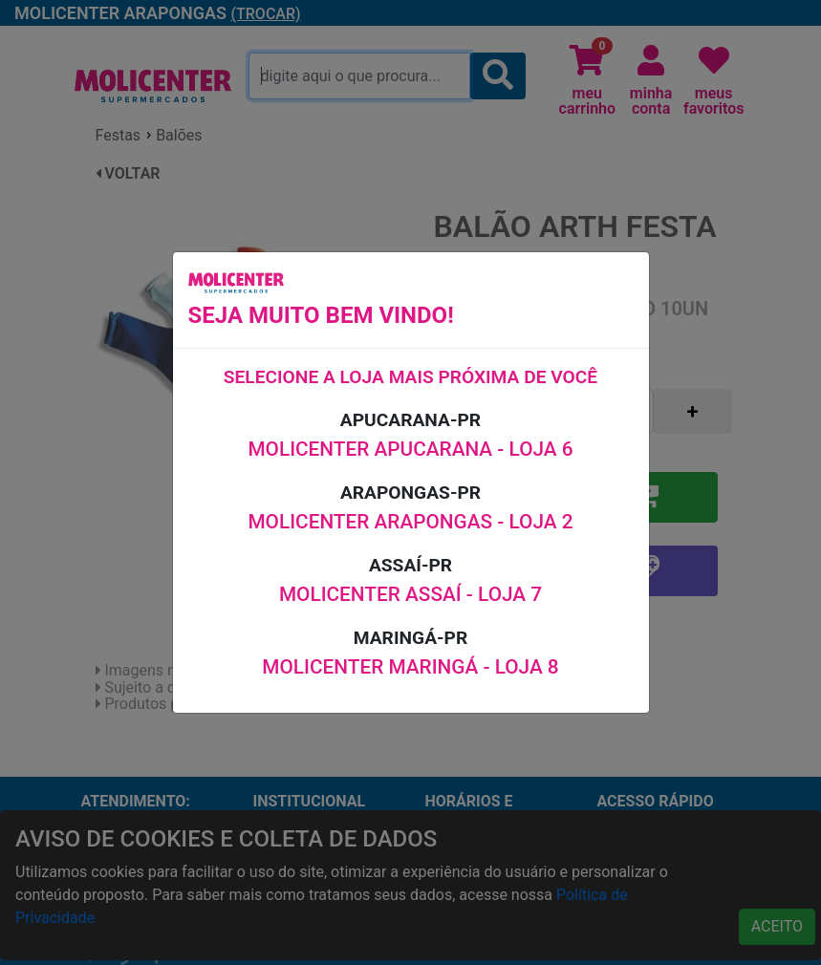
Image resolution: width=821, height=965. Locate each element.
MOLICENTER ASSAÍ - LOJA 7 (410, 594)
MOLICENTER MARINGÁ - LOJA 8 (410, 666)
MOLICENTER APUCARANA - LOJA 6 (410, 449)
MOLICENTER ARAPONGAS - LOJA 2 (410, 521)
